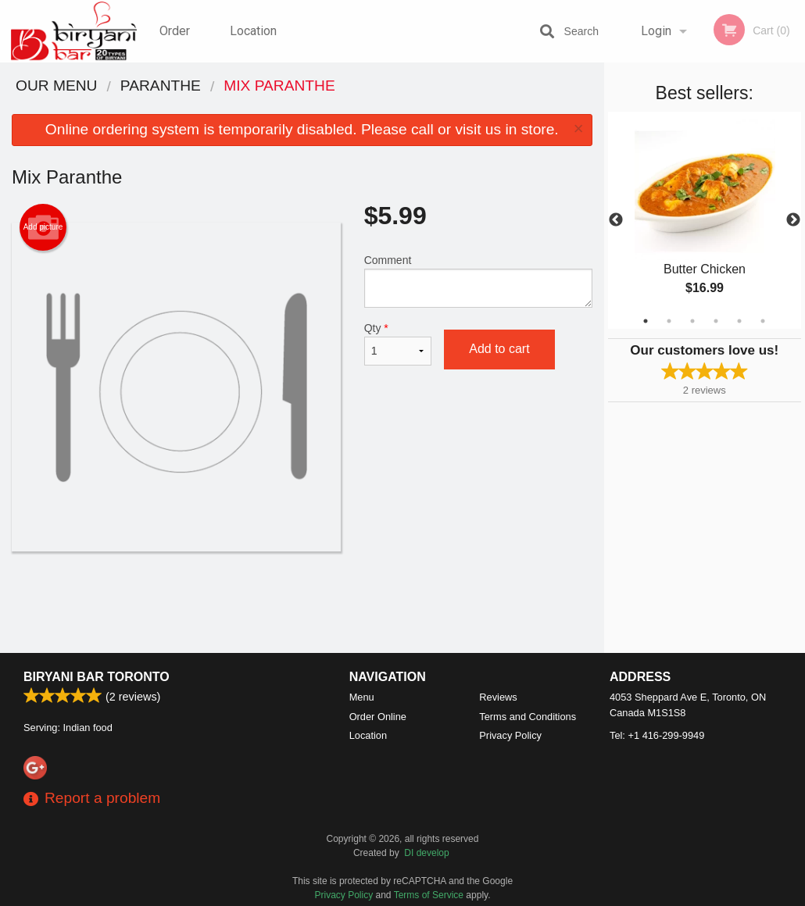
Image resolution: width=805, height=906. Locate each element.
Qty (398, 344)
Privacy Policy (510, 735)
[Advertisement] (302, 602)
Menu (361, 697)
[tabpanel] (705, 220)
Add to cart (499, 348)
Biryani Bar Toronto (96, 676)
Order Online (176, 42)
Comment (478, 281)
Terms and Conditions (527, 716)
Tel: (657, 735)
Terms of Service (428, 895)
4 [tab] (716, 321)
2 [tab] (669, 321)
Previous (616, 220)
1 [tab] (645, 321)
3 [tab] (692, 321)
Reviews (498, 697)
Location (253, 30)
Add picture (43, 227)
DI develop (426, 852)
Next (793, 220)
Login (656, 30)
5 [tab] (739, 321)
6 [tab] (763, 321)
